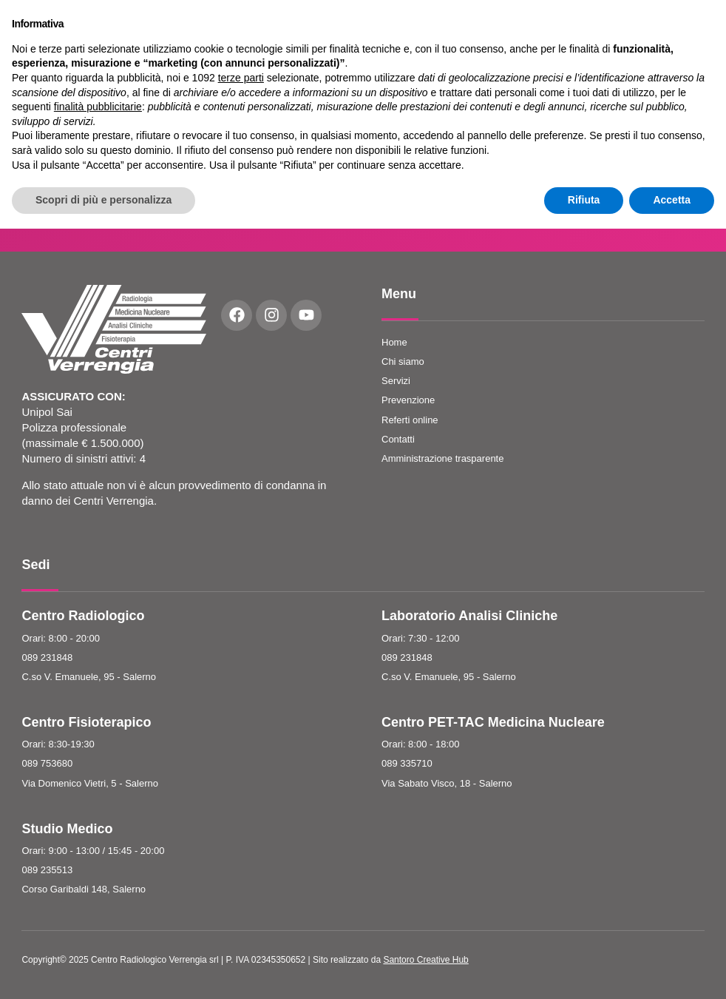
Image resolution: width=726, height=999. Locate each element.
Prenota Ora (688, 32)
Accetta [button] (672, 970)
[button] (582, 33)
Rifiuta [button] (584, 970)
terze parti (241, 848)
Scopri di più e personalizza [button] (103, 970)
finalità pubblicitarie (98, 877)
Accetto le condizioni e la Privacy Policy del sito (570, 171)
